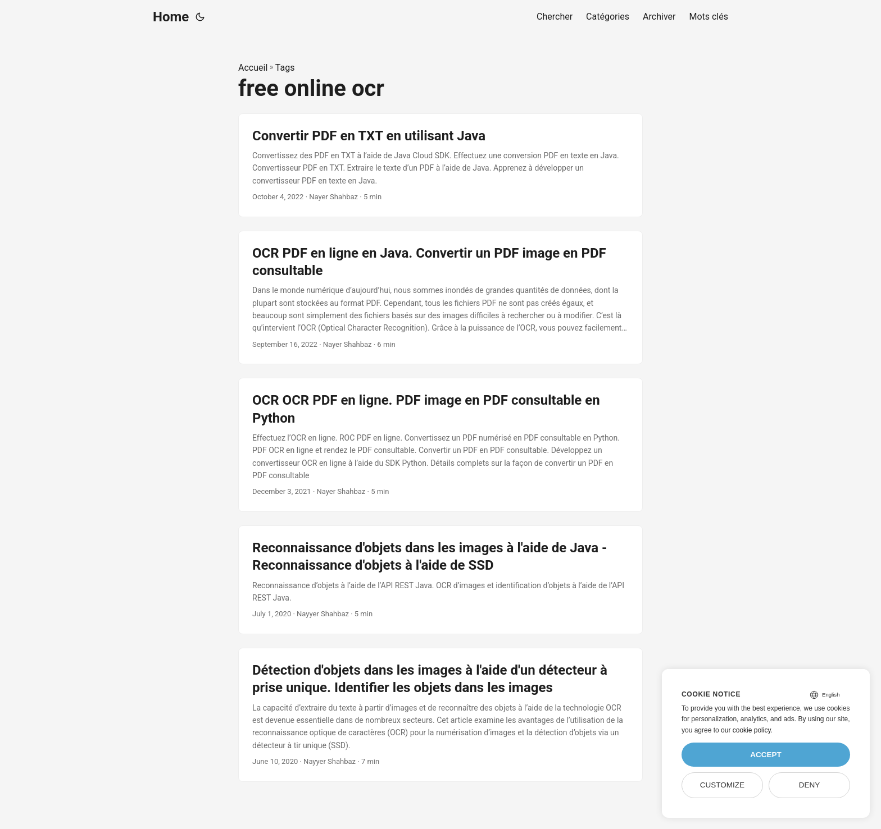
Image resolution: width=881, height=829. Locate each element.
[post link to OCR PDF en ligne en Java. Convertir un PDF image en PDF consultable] (440, 297)
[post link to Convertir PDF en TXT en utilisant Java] (440, 165)
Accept (766, 754)
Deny (809, 785)
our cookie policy (746, 730)
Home (171, 17)
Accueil (252, 67)
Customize (722, 785)
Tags (285, 67)
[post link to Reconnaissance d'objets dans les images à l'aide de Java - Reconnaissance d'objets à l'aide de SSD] (440, 580)
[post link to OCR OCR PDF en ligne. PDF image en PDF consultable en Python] (440, 444)
